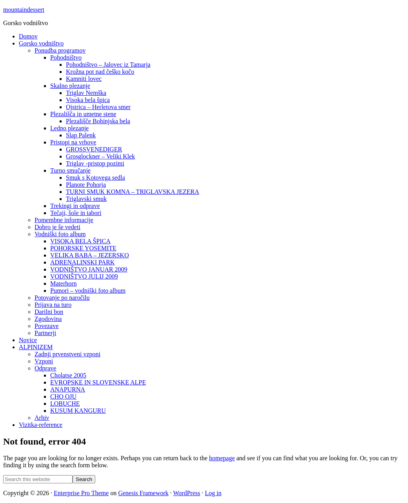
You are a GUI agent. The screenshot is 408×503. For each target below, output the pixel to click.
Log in (213, 493)
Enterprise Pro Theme (81, 493)
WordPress (186, 493)
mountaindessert (23, 9)
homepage (222, 458)
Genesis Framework (143, 493)
